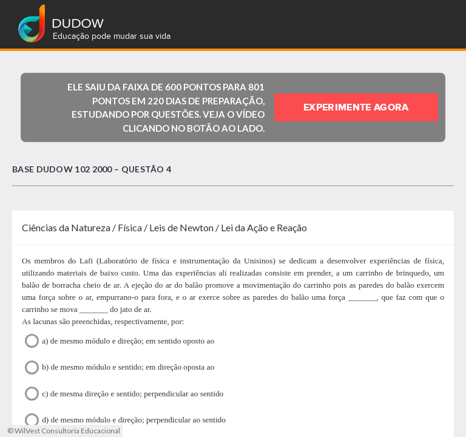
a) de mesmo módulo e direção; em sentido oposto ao (119, 341)
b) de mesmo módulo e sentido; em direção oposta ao (119, 367)
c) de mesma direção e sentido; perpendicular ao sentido (124, 394)
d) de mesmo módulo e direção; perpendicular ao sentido (125, 420)
